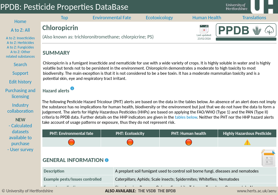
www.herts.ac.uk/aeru (256, 190)
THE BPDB (167, 190)
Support (20, 79)
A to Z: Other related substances (20, 60)
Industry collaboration (20, 114)
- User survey (20, 155)
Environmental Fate (112, 24)
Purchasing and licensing (20, 99)
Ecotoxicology (159, 24)
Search (20, 70)
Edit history (20, 88)
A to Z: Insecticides (20, 44)
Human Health (206, 24)
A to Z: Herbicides (20, 48)
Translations (254, 24)
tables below (186, 123)
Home (20, 27)
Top (64, 24)
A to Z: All (20, 36)
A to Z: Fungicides (20, 53)
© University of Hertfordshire (27, 190)
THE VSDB (147, 190)
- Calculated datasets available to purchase (20, 140)
